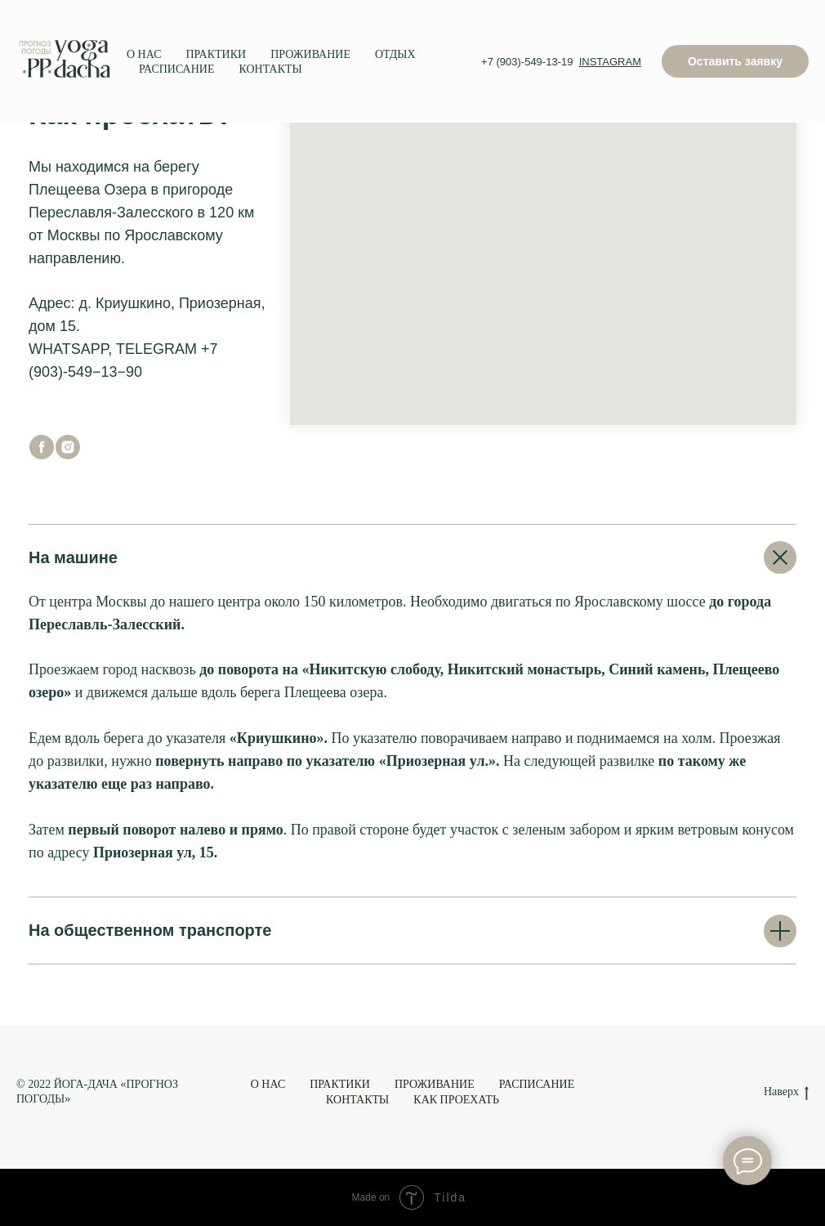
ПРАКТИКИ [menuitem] (215, 54)
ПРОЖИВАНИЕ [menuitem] (310, 54)
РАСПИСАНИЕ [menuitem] (177, 69)
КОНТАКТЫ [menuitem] (270, 69)
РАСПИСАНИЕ (537, 1084)
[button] (735, 61)
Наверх (786, 1092)
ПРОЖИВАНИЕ (435, 1084)
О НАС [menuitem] (144, 54)
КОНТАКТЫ (357, 1100)
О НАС (268, 1084)
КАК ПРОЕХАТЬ (456, 1100)
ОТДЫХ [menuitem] (395, 54)
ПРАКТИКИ (340, 1084)
